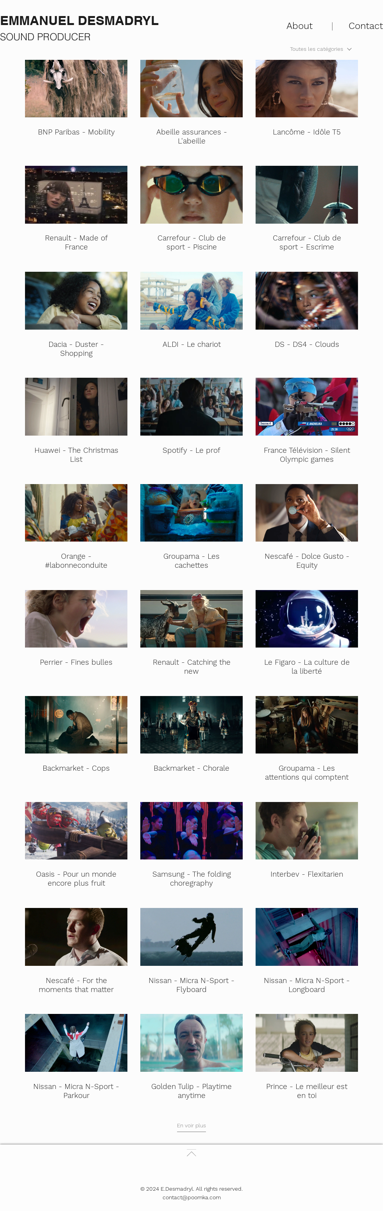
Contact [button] (366, 25)
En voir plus (191, 1125)
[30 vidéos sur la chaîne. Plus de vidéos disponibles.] (191, 580)
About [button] (299, 25)
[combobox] (321, 49)
